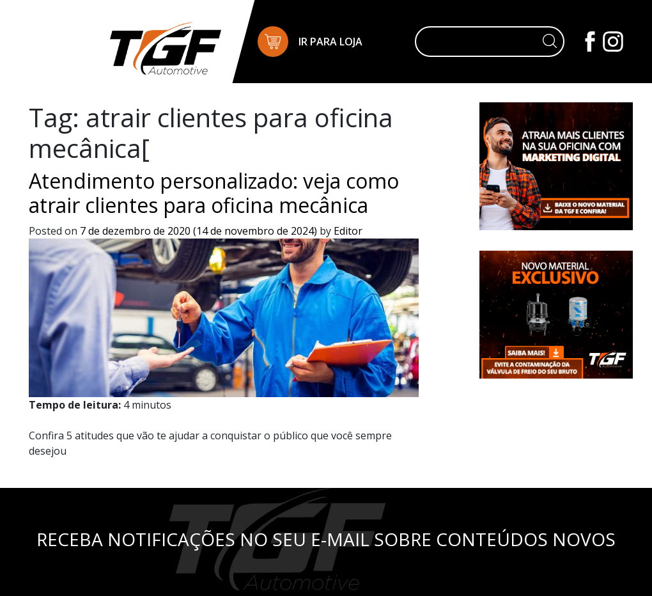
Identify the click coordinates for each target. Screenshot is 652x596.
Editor (346, 231)
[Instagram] (613, 40)
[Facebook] (591, 40)
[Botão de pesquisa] (550, 42)
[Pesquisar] (479, 41)
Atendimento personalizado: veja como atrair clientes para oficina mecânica (214, 193)
